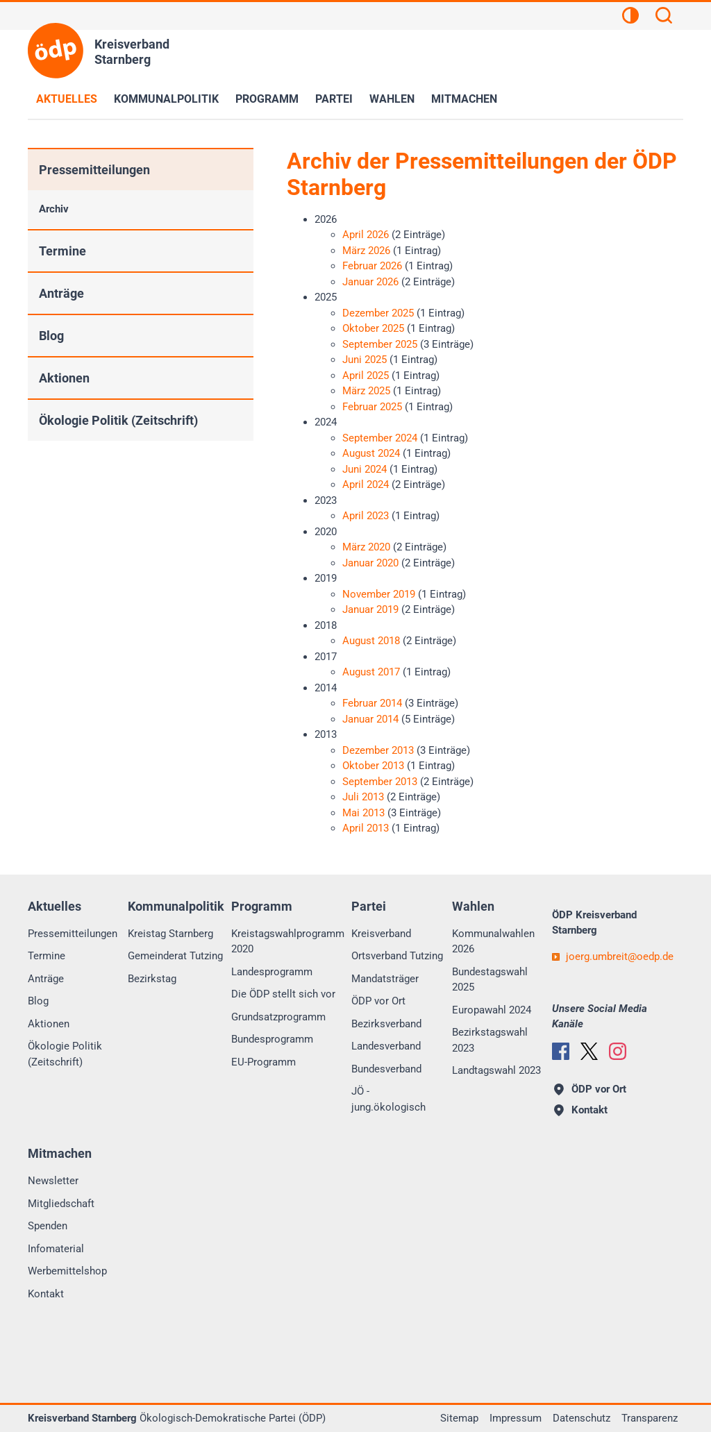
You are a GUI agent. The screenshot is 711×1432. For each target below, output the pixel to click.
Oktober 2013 (373, 765)
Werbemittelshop (67, 1271)
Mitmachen (464, 99)
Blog (51, 335)
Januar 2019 (370, 609)
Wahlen (392, 99)
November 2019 (378, 594)
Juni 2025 (364, 359)
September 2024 (379, 438)
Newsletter (53, 1180)
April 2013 (365, 828)
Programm (267, 99)
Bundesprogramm (272, 1039)
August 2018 (371, 640)
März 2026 (366, 250)
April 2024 (365, 484)
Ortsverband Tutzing (397, 956)
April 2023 (365, 515)
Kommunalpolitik (166, 99)
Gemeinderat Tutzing (175, 956)
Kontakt (46, 1294)
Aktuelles (66, 99)
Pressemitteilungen (94, 169)
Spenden (47, 1226)
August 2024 (371, 453)
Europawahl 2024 (491, 1010)
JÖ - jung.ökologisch (388, 1099)
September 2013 (379, 781)
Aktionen (64, 378)
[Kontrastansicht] (630, 17)
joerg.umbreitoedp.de (620, 956)
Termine (62, 251)
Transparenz (649, 1418)
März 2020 (366, 547)
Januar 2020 (370, 563)
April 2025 (365, 375)
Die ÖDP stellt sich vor (283, 994)
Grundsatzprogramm (278, 1017)
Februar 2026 (372, 266)
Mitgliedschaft (61, 1203)
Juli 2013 (363, 797)
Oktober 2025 (373, 328)
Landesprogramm (271, 972)
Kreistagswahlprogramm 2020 (287, 941)
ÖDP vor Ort (378, 1001)
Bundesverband (386, 1069)
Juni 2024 (364, 469)
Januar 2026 (370, 282)
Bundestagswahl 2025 (490, 980)
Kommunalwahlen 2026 (493, 941)
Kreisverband (381, 933)
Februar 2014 (372, 703)
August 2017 (371, 672)
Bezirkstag (152, 978)
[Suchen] (664, 17)
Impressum (516, 1418)
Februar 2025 (372, 407)
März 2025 (366, 391)
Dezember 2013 (378, 750)
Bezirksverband (386, 1024)
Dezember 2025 (378, 313)
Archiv (54, 209)
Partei (334, 99)
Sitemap (459, 1418)
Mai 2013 (363, 813)
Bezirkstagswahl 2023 (490, 1040)
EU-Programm (263, 1062)
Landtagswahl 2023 (496, 1070)
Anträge (61, 293)
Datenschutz (581, 1418)
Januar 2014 (370, 719)
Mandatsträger (385, 978)
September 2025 (379, 344)
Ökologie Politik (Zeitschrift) (118, 420)
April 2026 (365, 234)
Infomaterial (56, 1249)
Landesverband (386, 1046)
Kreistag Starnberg (170, 933)
